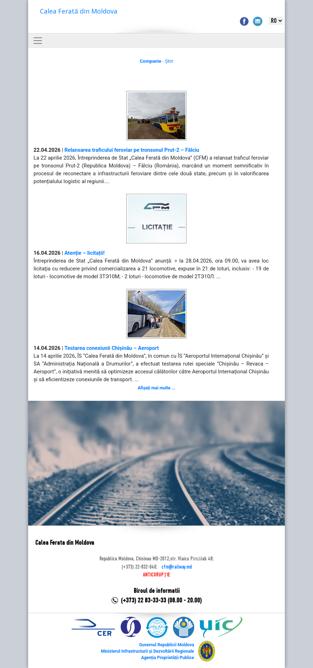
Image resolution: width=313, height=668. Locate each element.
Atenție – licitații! (85, 253)
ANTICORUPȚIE (156, 575)
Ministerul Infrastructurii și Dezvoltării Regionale (147, 651)
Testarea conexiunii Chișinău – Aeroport (112, 348)
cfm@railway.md (176, 567)
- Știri (156, 61)
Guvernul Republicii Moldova (166, 644)
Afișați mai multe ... (156, 387)
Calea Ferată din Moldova (78, 11)
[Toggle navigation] (37, 40)
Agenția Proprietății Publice (167, 657)
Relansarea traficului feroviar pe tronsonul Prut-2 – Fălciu (132, 150)
